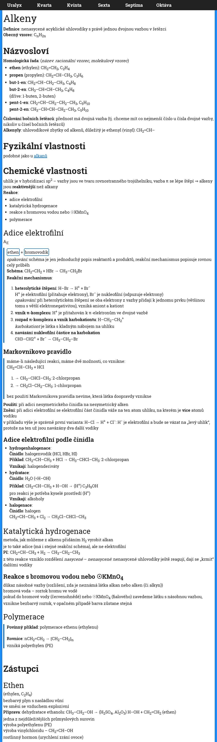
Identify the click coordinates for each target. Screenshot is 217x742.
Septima (134, 5)
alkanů (40, 155)
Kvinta (74, 5)
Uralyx (14, 5)
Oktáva (163, 5)
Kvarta (44, 5)
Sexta (104, 5)
